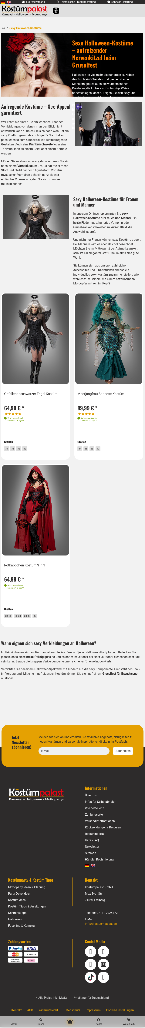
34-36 (11, 615)
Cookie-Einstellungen (120, 1011)
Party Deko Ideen (19, 895)
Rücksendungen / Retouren (103, 829)
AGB (30, 1011)
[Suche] (41, 1021)
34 (8, 447)
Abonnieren (123, 752)
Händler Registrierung (99, 861)
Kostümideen (17, 901)
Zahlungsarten (94, 816)
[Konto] (98, 1021)
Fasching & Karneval (21, 927)
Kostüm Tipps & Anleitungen (27, 908)
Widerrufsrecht (48, 1011)
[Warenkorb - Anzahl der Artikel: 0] (128, 1021)
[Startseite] (3, 28)
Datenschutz (71, 1011)
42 (29, 447)
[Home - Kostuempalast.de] (41, 796)
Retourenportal (95, 835)
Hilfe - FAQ (92, 842)
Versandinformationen (100, 822)
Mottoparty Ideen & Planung (27, 888)
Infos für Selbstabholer (100, 803)
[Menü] (13, 1021)
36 (15, 447)
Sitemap (90, 854)
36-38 (21, 615)
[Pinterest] (103, 978)
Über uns (91, 797)
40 (102, 447)
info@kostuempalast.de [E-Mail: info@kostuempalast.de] (101, 925)
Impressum (93, 1011)
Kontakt (16, 1011)
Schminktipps (17, 914)
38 (22, 447)
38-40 (32, 615)
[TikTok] (90, 978)
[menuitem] (3, 2)
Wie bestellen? (94, 809)
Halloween (15, 921)
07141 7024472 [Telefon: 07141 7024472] (107, 914)
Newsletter (92, 848)
